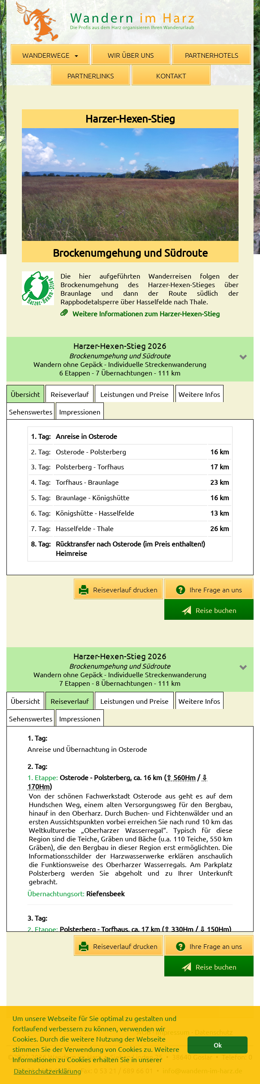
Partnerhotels (211, 55)
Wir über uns (131, 55)
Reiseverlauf (70, 394)
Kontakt (171, 75)
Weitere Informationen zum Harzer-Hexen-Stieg (145, 313)
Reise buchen (208, 611)
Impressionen (79, 411)
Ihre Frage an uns (209, 590)
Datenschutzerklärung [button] (47, 1070)
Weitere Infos (199, 394)
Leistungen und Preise (134, 394)
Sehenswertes (30, 411)
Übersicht (25, 394)
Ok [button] (217, 1045)
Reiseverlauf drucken (118, 590)
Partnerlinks (90, 75)
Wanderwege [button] (50, 55)
